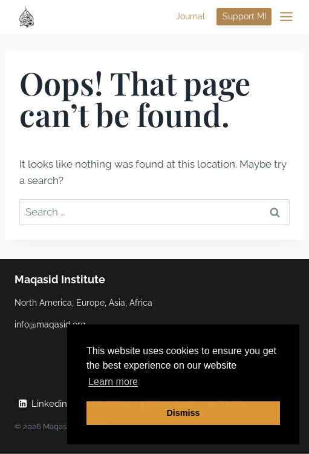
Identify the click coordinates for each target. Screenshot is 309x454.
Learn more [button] (113, 382)
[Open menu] (286, 16)
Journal (190, 16)
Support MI (244, 16)
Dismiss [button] (183, 413)
